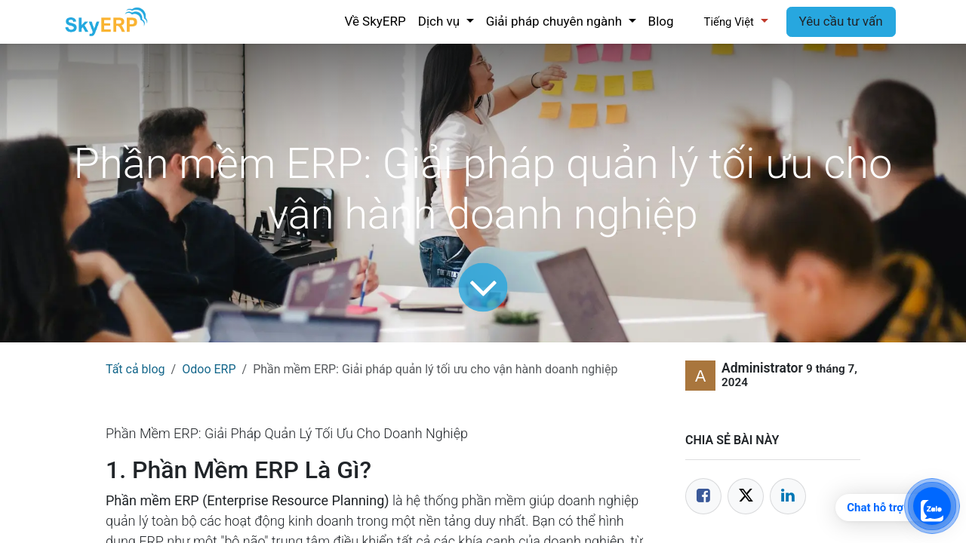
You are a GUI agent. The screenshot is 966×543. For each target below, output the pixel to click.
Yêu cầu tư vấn (841, 21)
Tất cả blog (135, 369)
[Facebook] (703, 496)
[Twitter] (746, 496)
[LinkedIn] (788, 496)
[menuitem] (374, 22)
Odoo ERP (208, 369)
